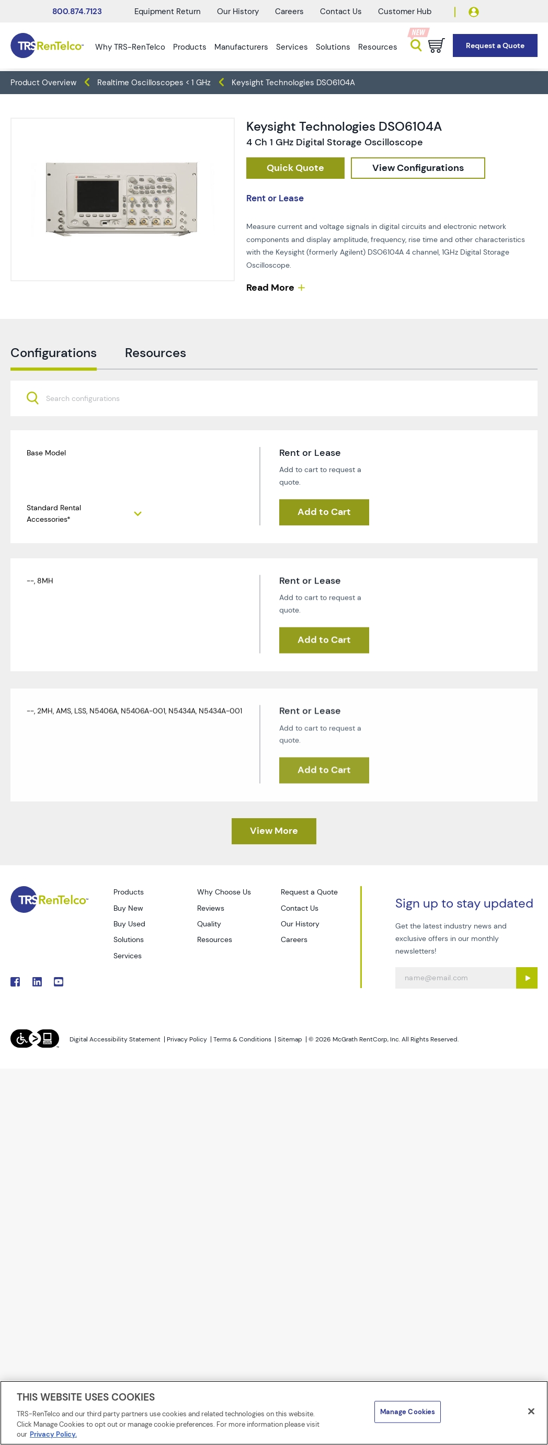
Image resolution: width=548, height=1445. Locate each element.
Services (292, 47)
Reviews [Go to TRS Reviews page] (210, 908)
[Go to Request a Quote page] (495, 46)
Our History (238, 11)
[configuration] (418, 168)
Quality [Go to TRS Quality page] (209, 923)
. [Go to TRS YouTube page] (58, 982)
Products (190, 47)
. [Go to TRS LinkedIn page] (37, 982)
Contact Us (341, 11)
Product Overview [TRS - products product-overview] (43, 82)
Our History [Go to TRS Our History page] (300, 923)
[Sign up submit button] (527, 978)
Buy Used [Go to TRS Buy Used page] (129, 923)
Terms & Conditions (242, 1039)
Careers (289, 11)
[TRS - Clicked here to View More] (274, 831)
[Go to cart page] (436, 45)
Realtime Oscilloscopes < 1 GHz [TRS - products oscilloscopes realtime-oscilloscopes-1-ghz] (154, 82)
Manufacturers (241, 47)
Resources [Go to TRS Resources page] (214, 939)
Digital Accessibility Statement (115, 1039)
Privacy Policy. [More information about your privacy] (53, 1434)
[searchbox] (89, 421)
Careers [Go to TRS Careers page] (294, 939)
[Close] (531, 1411)
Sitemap (290, 1039)
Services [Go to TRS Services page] (127, 955)
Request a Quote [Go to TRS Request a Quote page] (309, 892)
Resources (377, 47)
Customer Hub (404, 11)
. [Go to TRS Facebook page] (15, 982)
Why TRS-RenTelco (130, 47)
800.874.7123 (77, 11)
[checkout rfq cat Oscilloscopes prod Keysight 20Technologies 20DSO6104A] (295, 168)
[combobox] (274, 420)
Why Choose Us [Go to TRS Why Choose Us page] (224, 892)
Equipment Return (167, 11)
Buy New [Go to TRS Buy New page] (128, 908)
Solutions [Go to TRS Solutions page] (128, 939)
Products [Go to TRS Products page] (128, 892)
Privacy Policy (187, 1039)
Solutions (333, 47)
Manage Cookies (408, 1411)
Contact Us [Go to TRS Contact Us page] (299, 908)
